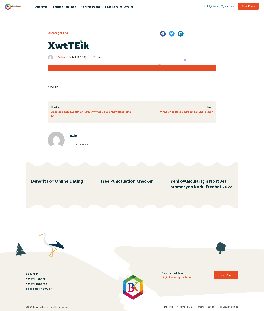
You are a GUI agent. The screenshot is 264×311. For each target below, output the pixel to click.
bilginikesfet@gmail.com (177, 277)
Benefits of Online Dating (57, 181)
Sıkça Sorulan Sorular (119, 7)
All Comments (80, 144)
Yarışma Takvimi (36, 279)
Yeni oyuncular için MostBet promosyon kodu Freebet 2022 (201, 184)
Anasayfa (41, 7)
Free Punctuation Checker (127, 181)
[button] (248, 6)
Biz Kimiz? (32, 273)
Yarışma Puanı (90, 7)
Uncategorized (58, 33)
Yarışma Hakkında (64, 7)
